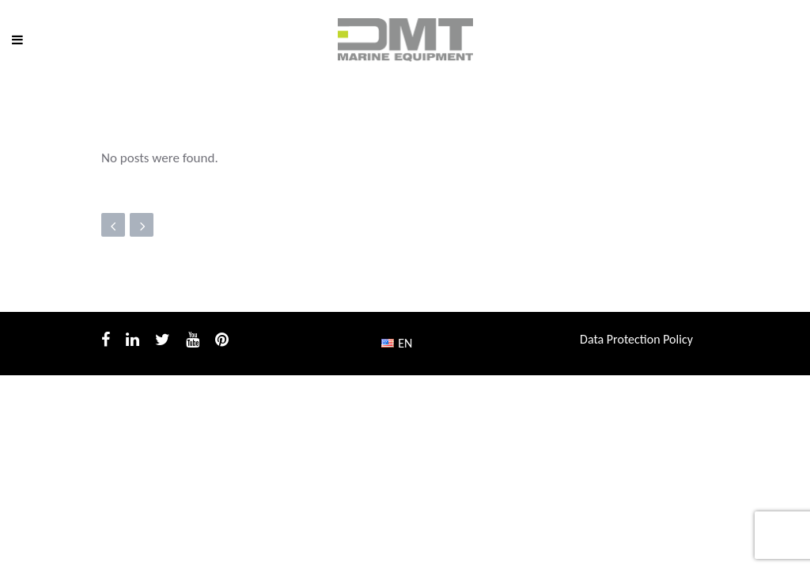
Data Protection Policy (636, 339)
